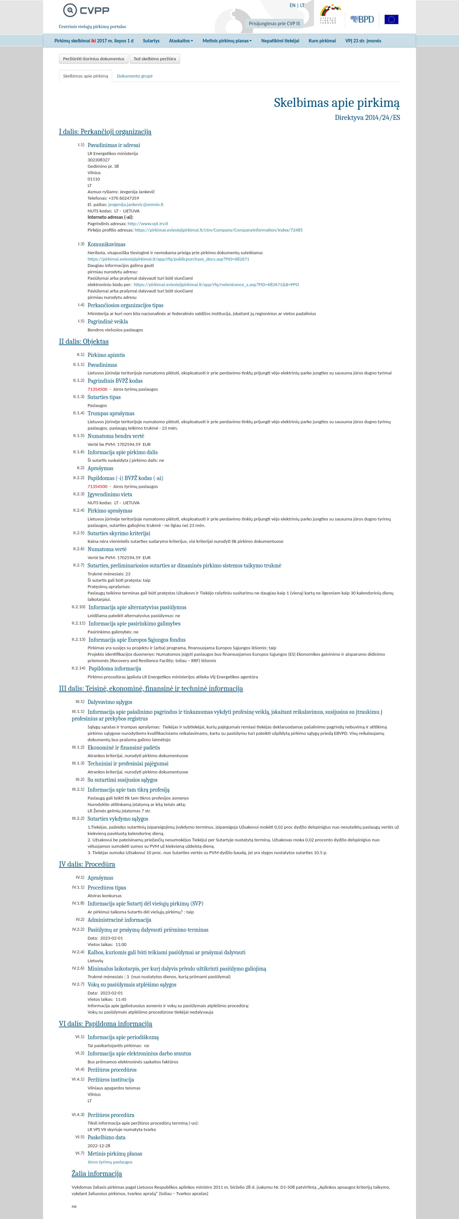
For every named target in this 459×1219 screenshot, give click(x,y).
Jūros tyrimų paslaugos (110, 1162)
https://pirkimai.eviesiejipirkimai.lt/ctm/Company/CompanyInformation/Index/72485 (219, 230)
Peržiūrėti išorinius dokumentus (93, 59)
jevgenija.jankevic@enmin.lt (136, 204)
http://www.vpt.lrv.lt (148, 223)
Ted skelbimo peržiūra (155, 59)
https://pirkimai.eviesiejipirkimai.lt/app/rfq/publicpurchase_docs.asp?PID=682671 (168, 259)
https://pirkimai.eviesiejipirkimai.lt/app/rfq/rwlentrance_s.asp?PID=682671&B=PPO (216, 284)
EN (292, 5)
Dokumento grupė (135, 76)
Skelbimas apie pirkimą (85, 76)
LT (302, 5)
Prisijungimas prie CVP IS (274, 23)
